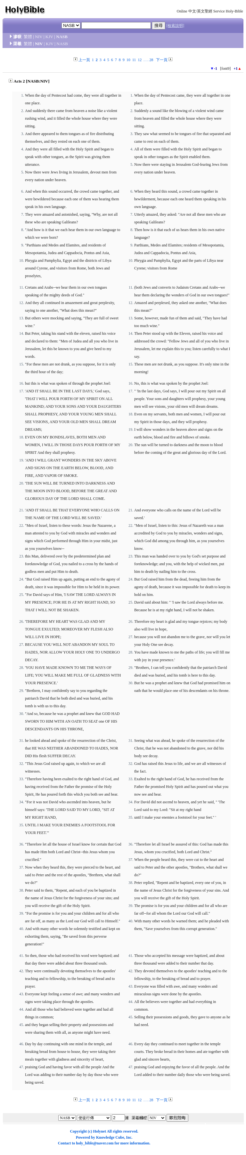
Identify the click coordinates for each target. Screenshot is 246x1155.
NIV (38, 36)
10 (128, 60)
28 (151, 60)
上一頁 (84, 60)
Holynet (99, 1131)
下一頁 (162, 60)
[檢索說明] (175, 25)
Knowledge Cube (110, 1137)
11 (134, 60)
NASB (62, 36)
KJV (49, 36)
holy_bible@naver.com (94, 1143)
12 (140, 60)
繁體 (28, 36)
